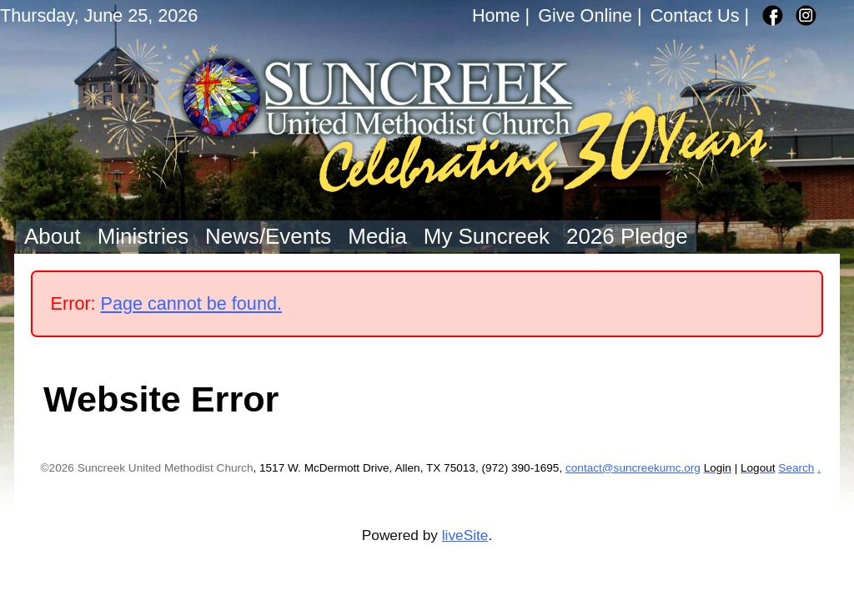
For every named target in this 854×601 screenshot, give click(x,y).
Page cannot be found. (191, 303)
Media (377, 236)
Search (796, 468)
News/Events (268, 236)
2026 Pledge (627, 236)
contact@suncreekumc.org (633, 468)
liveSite (465, 535)
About (52, 236)
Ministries (143, 236)
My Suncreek (487, 236)
